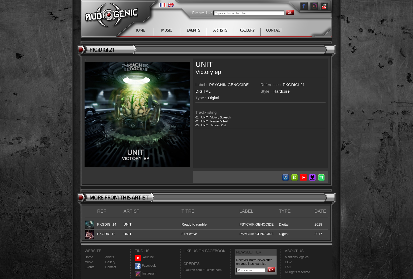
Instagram (145, 273)
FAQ (288, 267)
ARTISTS (220, 30)
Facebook (145, 265)
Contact (110, 267)
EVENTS (193, 30)
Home (89, 257)
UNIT (204, 64)
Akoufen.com (193, 270)
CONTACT (274, 30)
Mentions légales (297, 257)
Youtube (144, 257)
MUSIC (166, 30)
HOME (140, 30)
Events (90, 267)
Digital (213, 98)
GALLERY (247, 30)
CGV (288, 262)
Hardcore (281, 91)
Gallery (110, 262)
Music (89, 262)
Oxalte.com (213, 270)
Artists (109, 257)
